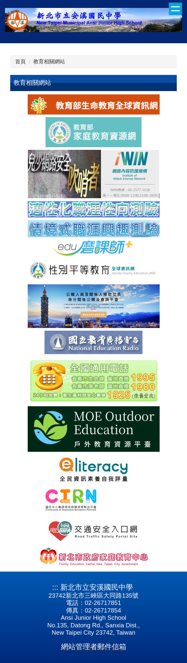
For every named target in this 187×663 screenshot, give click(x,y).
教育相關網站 (49, 61)
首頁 (20, 61)
